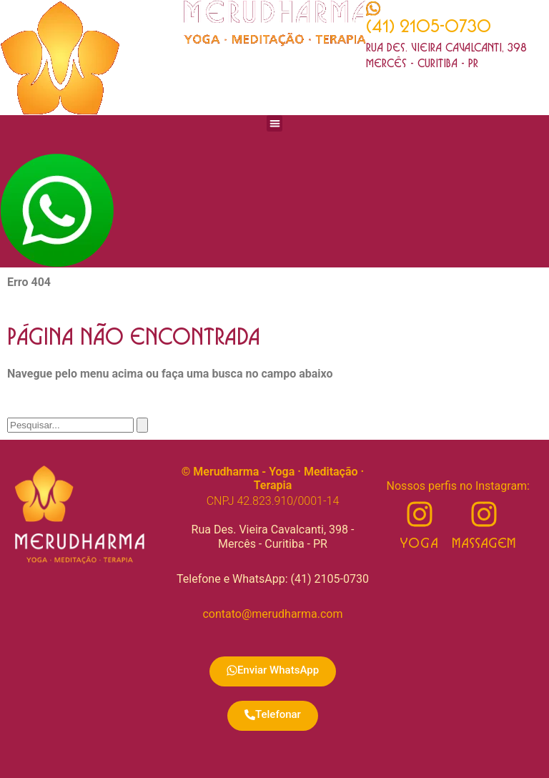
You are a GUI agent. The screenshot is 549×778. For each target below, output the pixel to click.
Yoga (419, 544)
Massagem (484, 544)
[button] (275, 123)
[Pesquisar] (142, 425)
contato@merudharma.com (272, 614)
